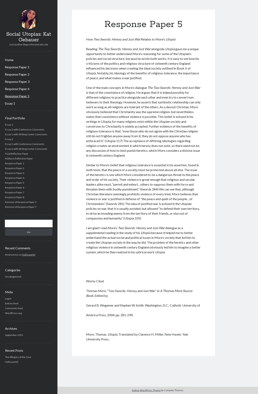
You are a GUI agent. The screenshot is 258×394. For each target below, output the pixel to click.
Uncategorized (13, 276)
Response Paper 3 (17, 81)
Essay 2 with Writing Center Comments (26, 148)
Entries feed (11, 303)
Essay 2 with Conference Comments (24, 144)
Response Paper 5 (17, 96)
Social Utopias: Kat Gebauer (28, 37)
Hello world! (28, 254)
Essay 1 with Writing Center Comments (26, 134)
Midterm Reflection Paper (19, 158)
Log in (8, 298)
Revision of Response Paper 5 (20, 202)
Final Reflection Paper (16, 153)
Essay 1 (10, 103)
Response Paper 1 (17, 67)
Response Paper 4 (17, 89)
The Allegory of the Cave (18, 357)
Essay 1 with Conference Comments (24, 129)
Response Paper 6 (14, 187)
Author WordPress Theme (146, 390)
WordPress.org (13, 313)
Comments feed (14, 308)
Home (9, 60)
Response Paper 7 (14, 192)
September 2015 (14, 335)
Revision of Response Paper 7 (20, 206)
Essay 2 (9, 139)
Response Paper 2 (17, 74)
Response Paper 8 (14, 197)
